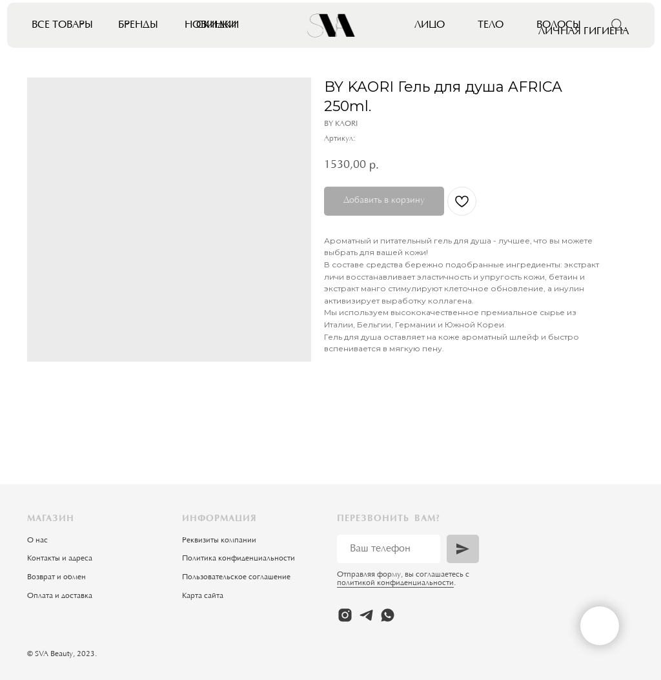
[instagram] (345, 615)
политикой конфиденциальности (395, 583)
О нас (37, 540)
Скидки (217, 25)
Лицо (429, 25)
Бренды (138, 25)
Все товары (62, 25)
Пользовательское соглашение (236, 577)
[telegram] (366, 615)
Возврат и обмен (56, 577)
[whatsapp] (388, 615)
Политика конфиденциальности (238, 558)
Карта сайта (202, 596)
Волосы (558, 25)
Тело (490, 25)
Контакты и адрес (57, 558)
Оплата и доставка (59, 596)
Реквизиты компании (219, 540)
